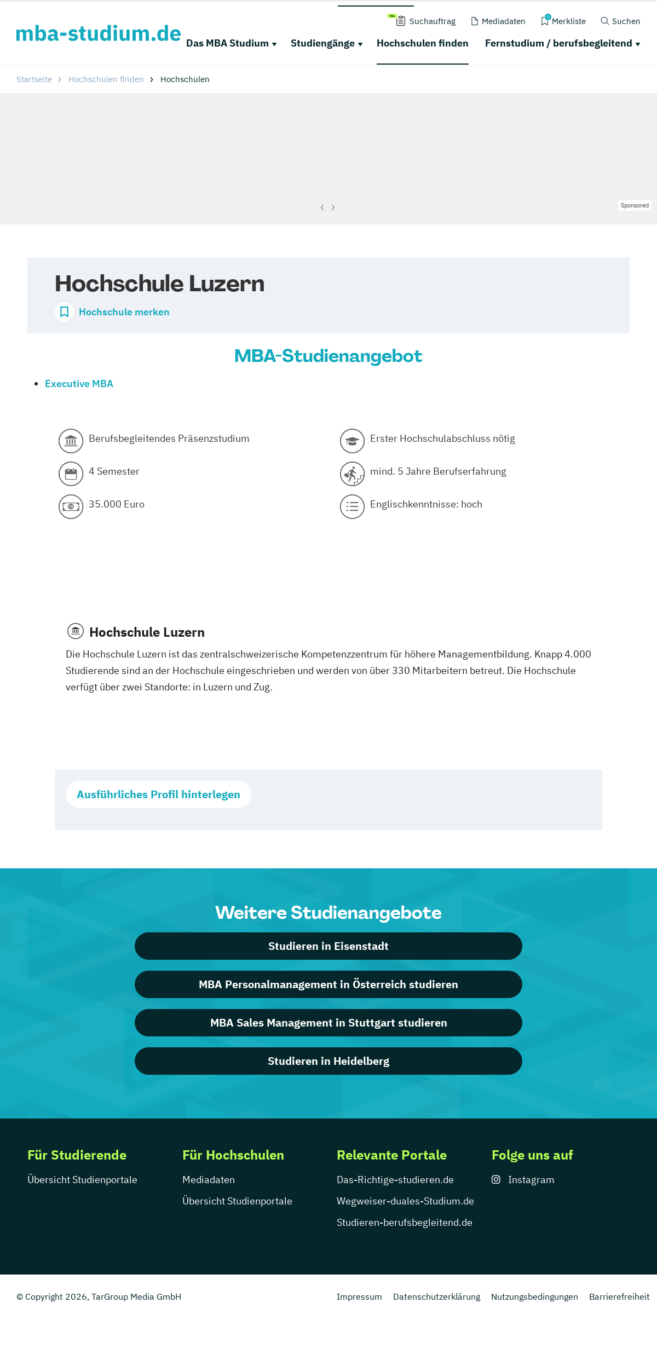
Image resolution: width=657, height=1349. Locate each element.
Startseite (34, 79)
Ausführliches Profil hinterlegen (158, 794)
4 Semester (114, 471)
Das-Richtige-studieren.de (395, 1179)
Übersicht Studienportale (82, 1179)
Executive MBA (79, 383)
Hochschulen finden (423, 43)
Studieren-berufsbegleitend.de (404, 1222)
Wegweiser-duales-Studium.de (405, 1201)
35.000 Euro (117, 504)
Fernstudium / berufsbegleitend (558, 43)
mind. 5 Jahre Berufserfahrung (438, 471)
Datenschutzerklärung (436, 1296)
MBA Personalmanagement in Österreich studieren (328, 984)
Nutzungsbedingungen (534, 1296)
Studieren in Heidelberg (328, 1060)
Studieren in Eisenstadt (328, 945)
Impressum (359, 1296)
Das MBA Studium (227, 43)
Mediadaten (208, 1179)
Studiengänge (323, 43)
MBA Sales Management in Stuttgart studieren (328, 1022)
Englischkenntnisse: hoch (426, 504)
